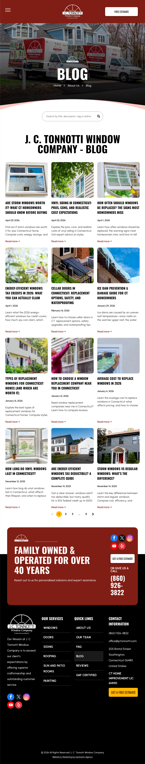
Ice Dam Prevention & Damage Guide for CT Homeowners (112, 293)
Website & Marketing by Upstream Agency (72, 757)
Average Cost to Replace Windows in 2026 (115, 381)
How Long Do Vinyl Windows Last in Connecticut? (25, 471)
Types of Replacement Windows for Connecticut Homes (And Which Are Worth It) (24, 385)
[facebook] (114, 538)
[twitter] (122, 538)
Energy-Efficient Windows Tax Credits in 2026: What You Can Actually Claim (24, 293)
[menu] (8, 10)
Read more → (12, 241)
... (79, 514)
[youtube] (114, 547)
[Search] (72, 116)
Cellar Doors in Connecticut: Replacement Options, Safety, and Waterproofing (70, 295)
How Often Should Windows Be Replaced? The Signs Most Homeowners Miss (118, 207)
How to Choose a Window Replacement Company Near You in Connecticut (71, 383)
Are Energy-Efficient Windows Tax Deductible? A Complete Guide (71, 473)
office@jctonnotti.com (123, 641)
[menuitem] (56, 628)
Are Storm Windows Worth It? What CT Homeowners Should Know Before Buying (26, 207)
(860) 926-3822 (117, 585)
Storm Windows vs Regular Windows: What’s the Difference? (117, 473)
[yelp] (122, 547)
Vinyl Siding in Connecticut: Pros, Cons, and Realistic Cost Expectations (71, 207)
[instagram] (129, 538)
